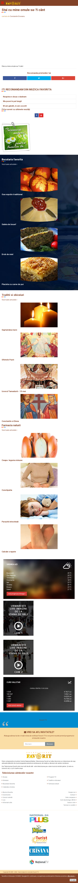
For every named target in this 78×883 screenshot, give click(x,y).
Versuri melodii (7, 797)
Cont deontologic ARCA (67, 800)
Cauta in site (71, 802)
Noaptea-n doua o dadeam (14, 97)
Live (4, 800)
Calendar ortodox (9, 787)
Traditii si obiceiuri (54, 780)
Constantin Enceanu (17, 16)
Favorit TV (43, 720)
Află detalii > (71, 876)
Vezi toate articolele (9, 164)
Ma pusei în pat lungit (12, 101)
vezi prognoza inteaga (16, 594)
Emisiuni (5, 780)
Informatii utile (7, 802)
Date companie (70, 797)
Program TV (52, 777)
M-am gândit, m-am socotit (15, 106)
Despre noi (71, 792)
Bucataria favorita (9, 784)
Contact (72, 795)
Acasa (5, 777)
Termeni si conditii (69, 805)
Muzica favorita (8, 792)
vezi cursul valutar (15, 705)
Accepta (73, 880)
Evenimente (6, 795)
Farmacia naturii (53, 784)
